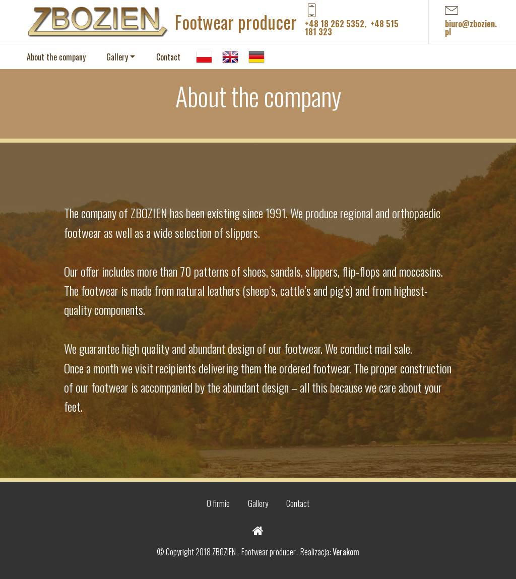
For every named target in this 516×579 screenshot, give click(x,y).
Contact (168, 57)
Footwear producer (236, 22)
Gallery (117, 57)
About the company (56, 57)
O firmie (218, 503)
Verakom (346, 552)
